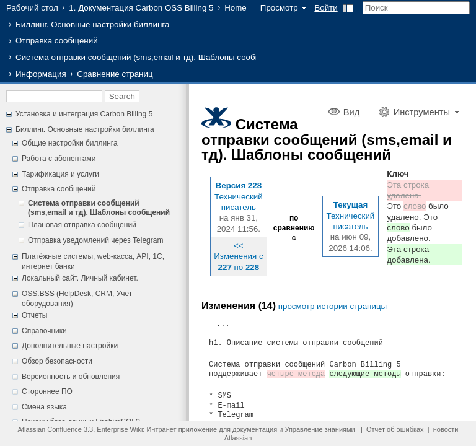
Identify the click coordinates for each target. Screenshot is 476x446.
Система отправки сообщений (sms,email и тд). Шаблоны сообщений (147, 57)
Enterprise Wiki (120, 429)
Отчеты (34, 315)
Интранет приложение (181, 429)
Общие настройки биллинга (70, 143)
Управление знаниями (319, 429)
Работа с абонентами (58, 158)
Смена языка (44, 407)
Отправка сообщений (56, 40)
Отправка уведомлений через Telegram (95, 240)
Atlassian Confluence (50, 429)
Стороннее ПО (47, 391)
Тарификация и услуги (60, 174)
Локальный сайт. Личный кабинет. (80, 278)
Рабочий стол (32, 7)
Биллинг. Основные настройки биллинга (92, 24)
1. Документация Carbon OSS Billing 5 (141, 7)
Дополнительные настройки (70, 345)
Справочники (44, 330)
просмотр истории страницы (332, 306)
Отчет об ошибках (395, 429)
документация (254, 429)
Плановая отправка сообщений (82, 225)
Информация (40, 74)
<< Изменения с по (238, 256)
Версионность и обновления (71, 376)
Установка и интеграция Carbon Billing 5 (83, 114)
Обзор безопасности (57, 361)
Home (235, 7)
